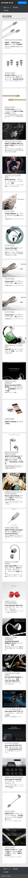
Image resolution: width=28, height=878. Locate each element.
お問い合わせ (22, 2)
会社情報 (6, 10)
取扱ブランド (7, 7)
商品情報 (15, 7)
